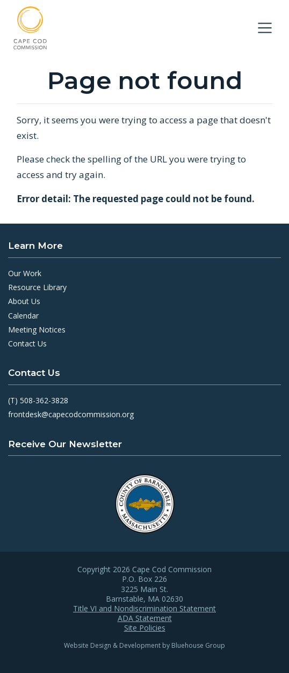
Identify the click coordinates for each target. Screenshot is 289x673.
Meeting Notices (37, 329)
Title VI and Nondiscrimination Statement (144, 608)
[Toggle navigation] (264, 28)
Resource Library (37, 287)
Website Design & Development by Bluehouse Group (144, 645)
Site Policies (144, 628)
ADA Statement (145, 618)
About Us (24, 301)
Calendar (23, 315)
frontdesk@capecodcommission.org (71, 414)
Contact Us (27, 343)
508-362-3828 (44, 400)
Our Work (24, 273)
